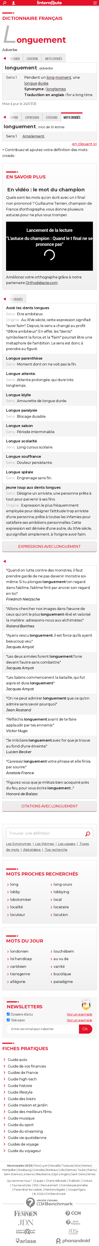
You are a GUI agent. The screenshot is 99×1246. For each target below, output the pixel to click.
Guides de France (23, 1072)
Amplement (33, 136)
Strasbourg (24, 1170)
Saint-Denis (78, 1174)
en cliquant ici (84, 144)
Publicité (74, 1180)
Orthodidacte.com (42, 283)
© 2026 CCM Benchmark (49, 1194)
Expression (49, 58)
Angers (65, 1174)
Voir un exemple (79, 1014)
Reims (92, 1170)
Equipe (39, 1180)
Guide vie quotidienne (27, 1138)
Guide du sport (21, 1125)
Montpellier (9, 1170)
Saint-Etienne (12, 1174)
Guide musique (21, 1118)
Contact (87, 1180)
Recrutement (49, 1185)
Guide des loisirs (22, 1099)
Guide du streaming (25, 1131)
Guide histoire (20, 1086)
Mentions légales (54, 1189)
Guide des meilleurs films (30, 1112)
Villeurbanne (42, 1174)
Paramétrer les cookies (28, 1189)
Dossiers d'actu (20, 1014)
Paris (37, 1165)
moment (63, 77)
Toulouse (67, 1165)
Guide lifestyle (20, 1092)
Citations (68, 58)
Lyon (45, 1165)
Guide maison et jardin (27, 1105)
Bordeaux (52, 1170)
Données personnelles (74, 1185)
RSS (36, 1185)
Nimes (91, 1174)
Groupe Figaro (77, 1189)
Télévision (16, 1020)
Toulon (81, 1170)
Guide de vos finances (27, 1066)
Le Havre (27, 1174)
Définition (12, 299)
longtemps (56, 89)
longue (30, 83)
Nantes (86, 1165)
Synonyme (29, 58)
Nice (77, 1165)
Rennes (71, 1170)
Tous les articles (21, 1185)
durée (43, 83)
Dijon (55, 1174)
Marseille (54, 1165)
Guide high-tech (22, 1079)
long (51, 77)
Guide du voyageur (24, 1151)
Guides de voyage (23, 1144)
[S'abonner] (49, 1029)
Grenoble (38, 1170)
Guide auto (17, 1060)
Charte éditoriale (56, 1180)
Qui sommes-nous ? (19, 1180)
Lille (62, 1170)
